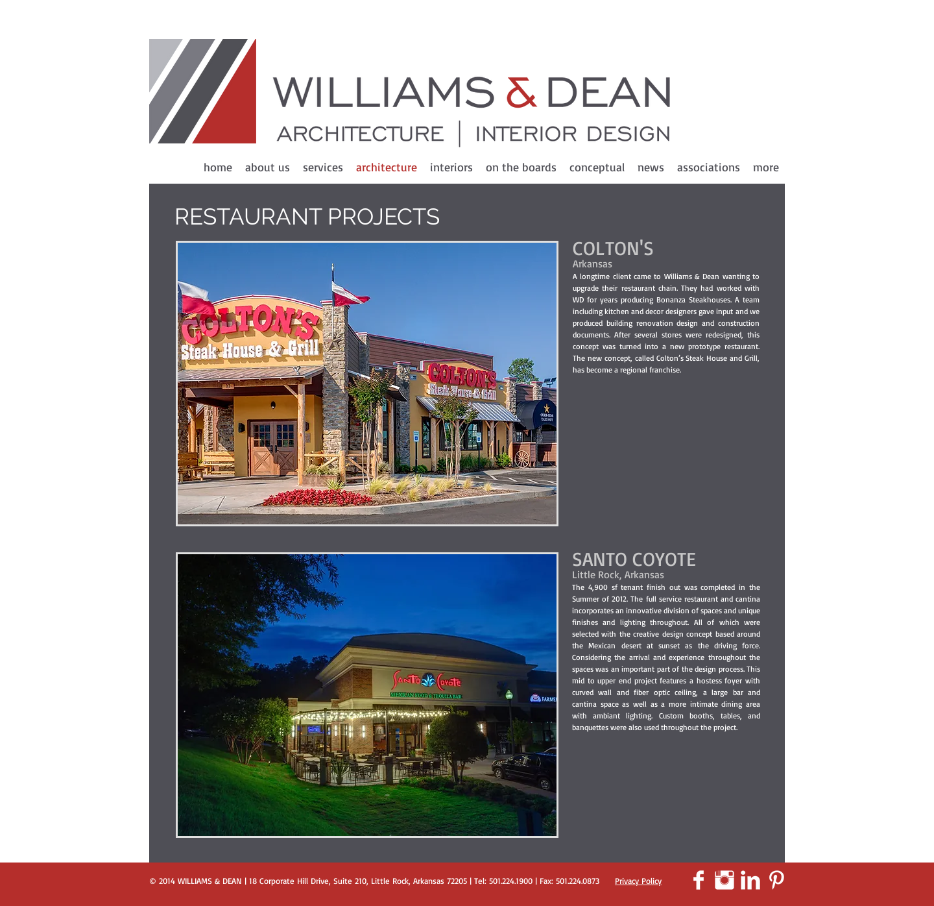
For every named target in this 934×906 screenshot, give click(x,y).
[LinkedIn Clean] (750, 880)
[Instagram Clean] (724, 880)
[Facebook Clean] (698, 880)
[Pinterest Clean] (776, 880)
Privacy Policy (638, 880)
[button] (367, 383)
